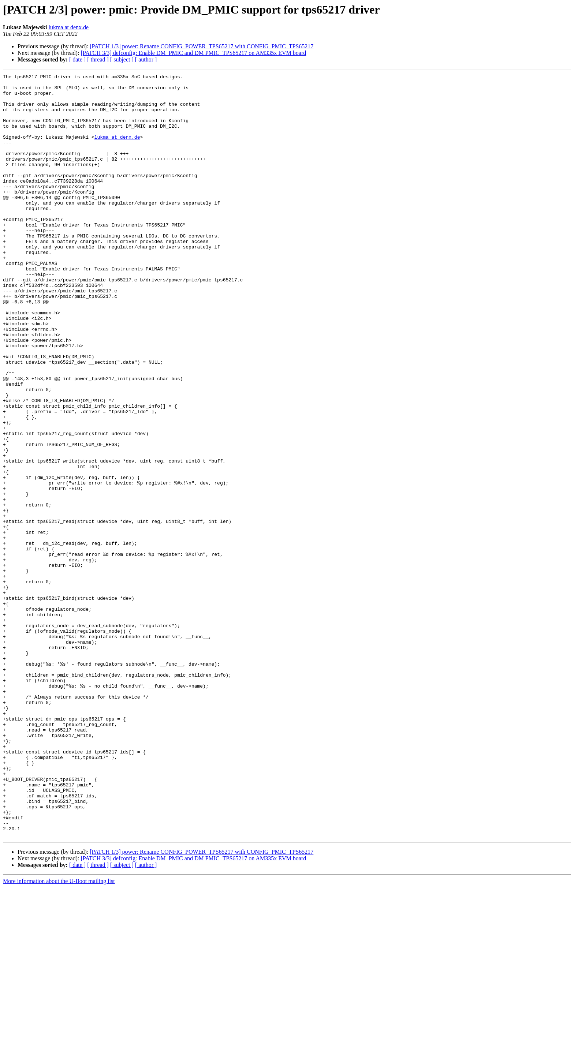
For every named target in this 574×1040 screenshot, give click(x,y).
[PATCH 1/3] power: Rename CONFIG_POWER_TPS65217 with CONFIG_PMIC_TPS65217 (201, 46)
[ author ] (146, 59)
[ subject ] (122, 59)
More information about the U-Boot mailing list (59, 1033)
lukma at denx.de (68, 27)
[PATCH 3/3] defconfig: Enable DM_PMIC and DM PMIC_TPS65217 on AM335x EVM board (193, 53)
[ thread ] (98, 59)
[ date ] (77, 59)
